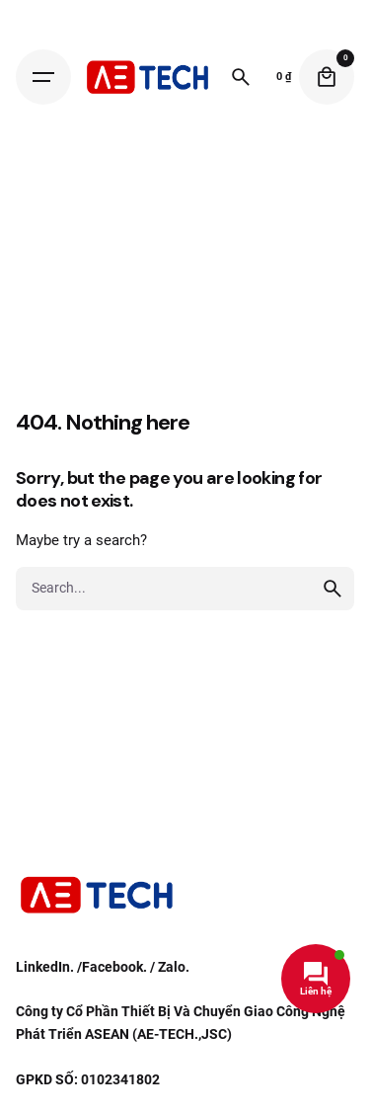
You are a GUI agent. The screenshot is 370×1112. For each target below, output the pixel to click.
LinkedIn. (45, 967)
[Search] (240, 77)
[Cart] (326, 77)
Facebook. (114, 967)
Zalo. (173, 967)
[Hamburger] (43, 77)
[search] (332, 588)
